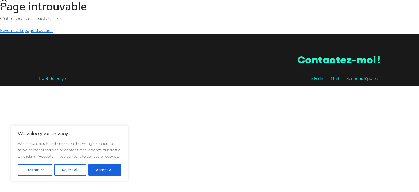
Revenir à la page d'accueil (26, 30)
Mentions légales (361, 79)
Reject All (70, 169)
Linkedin (316, 79)
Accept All (104, 169)
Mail (335, 79)
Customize (35, 169)
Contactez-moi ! (338, 60)
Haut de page (52, 79)
